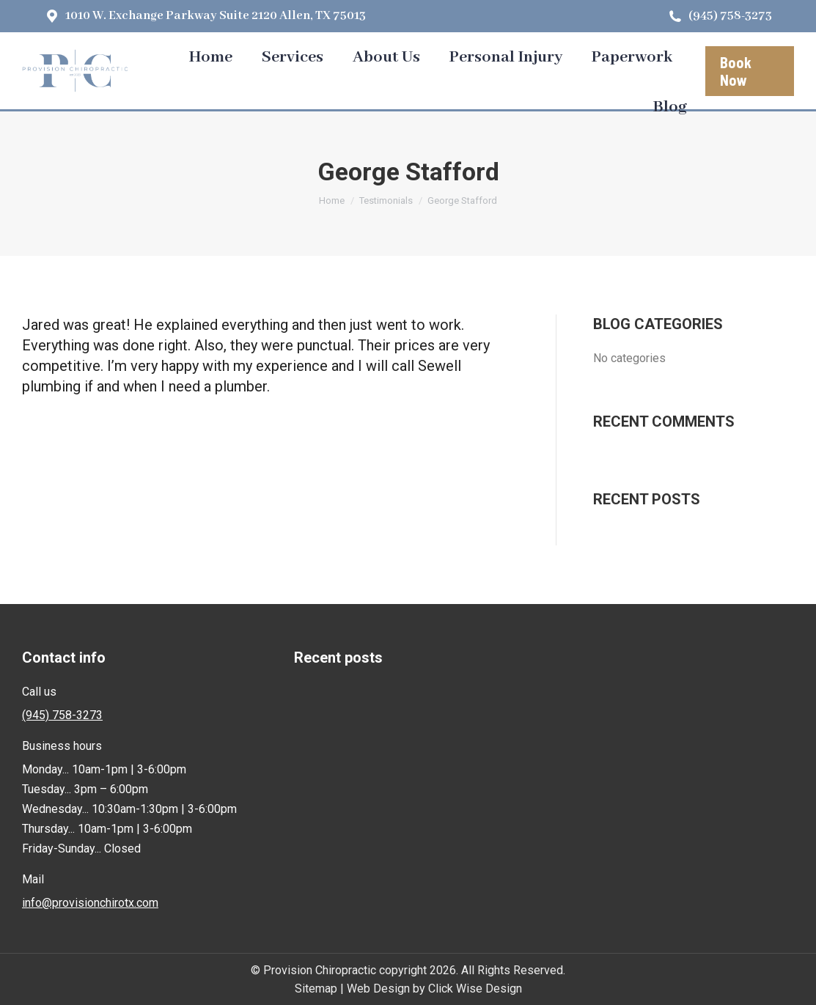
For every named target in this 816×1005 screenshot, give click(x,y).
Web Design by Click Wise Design (434, 988)
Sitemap (316, 988)
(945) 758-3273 (719, 16)
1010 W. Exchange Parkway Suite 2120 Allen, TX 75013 (205, 16)
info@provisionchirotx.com (90, 903)
